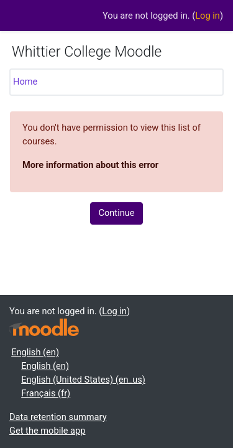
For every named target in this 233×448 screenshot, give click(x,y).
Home (25, 81)
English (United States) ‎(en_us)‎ (83, 379)
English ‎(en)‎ (35, 352)
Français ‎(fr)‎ (45, 393)
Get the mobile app (47, 430)
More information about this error (90, 164)
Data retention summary (58, 416)
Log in (207, 15)
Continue (116, 212)
